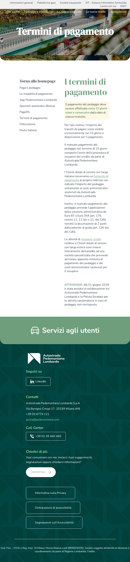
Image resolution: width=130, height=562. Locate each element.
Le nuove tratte (96, 12)
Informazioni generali (21, 2)
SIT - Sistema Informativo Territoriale (105, 2)
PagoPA (25, 112)
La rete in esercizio (69, 12)
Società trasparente (70, 2)
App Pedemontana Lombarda (38, 100)
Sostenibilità (118, 12)
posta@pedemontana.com (42, 420)
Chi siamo (13, 12)
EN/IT (123, 6)
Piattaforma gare (46, 2)
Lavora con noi (108, 6)
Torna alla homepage (38, 81)
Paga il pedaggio (30, 88)
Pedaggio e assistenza (38, 12)
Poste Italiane (28, 130)
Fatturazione (28, 124)
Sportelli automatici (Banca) (37, 106)
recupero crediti (91, 239)
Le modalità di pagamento (36, 94)
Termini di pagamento (33, 118)
